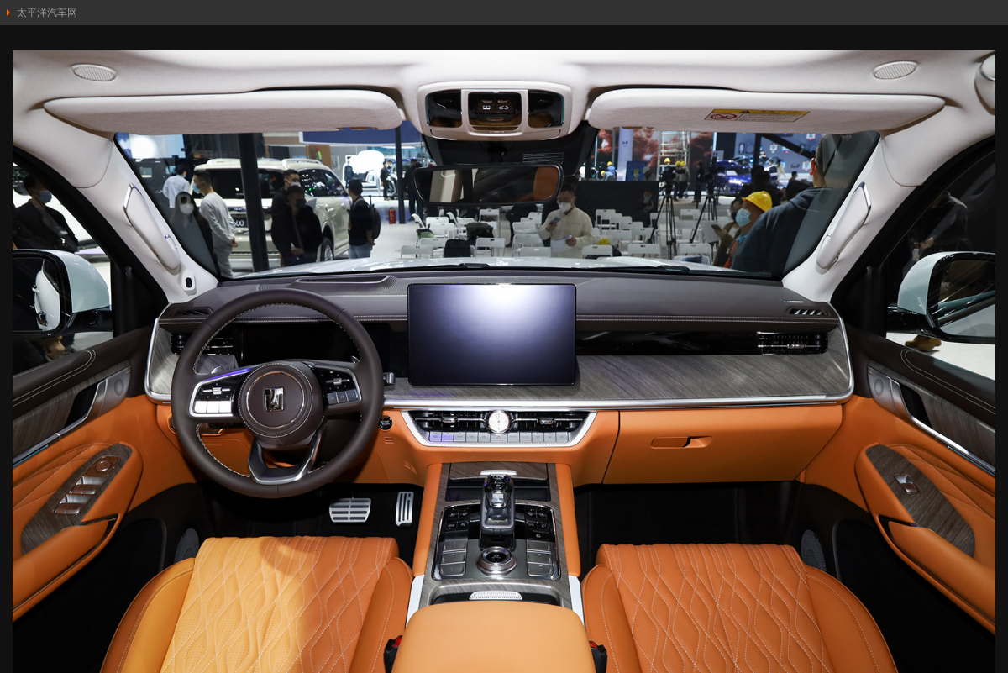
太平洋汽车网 (47, 12)
